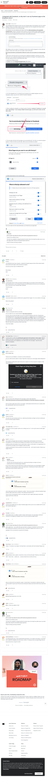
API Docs (10, 753)
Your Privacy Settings (28, 773)
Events (10, 748)
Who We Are (23, 746)
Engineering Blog (24, 753)
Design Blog (23, 755)
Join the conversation (8, 10)
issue (31, 316)
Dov (9, 231)
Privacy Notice (6, 769)
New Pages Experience (27, 313)
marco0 (7, 439)
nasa (7, 397)
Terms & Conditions (19, 705)
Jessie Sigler (8, 23)
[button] (1, 2)
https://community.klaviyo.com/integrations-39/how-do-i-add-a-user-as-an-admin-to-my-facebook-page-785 (25, 53)
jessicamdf (8, 296)
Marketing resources (13, 735)
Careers (22, 750)
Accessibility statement (28, 705)
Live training (11, 737)
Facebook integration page (20, 61)
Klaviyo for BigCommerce (26, 730)
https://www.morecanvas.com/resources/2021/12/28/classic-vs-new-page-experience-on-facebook (25, 400)
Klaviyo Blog (11, 730)
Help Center (11, 732)
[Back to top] (45, 703)
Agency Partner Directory (38, 728)
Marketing (16, 10)
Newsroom (23, 748)
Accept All (39, 773)
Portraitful (7, 513)
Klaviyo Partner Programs (38, 725)
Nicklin (7, 553)
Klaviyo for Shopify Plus (25, 728)
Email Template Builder (13, 750)
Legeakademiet (9, 502)
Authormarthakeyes (9, 636)
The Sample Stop (9, 336)
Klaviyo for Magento (25, 735)
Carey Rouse (8, 544)
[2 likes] (10, 408)
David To (7, 279)
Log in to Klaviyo (12, 728)
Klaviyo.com (11, 725)
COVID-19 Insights (12, 746)
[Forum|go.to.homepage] (5, 2)
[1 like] (10, 330)
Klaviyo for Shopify (24, 725)
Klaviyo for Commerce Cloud (26, 732)
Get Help (10, 755)
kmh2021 (7, 259)
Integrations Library (37, 730)
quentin (7, 351)
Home (2, 10)
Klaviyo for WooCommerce (26, 737)
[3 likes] (11, 345)
